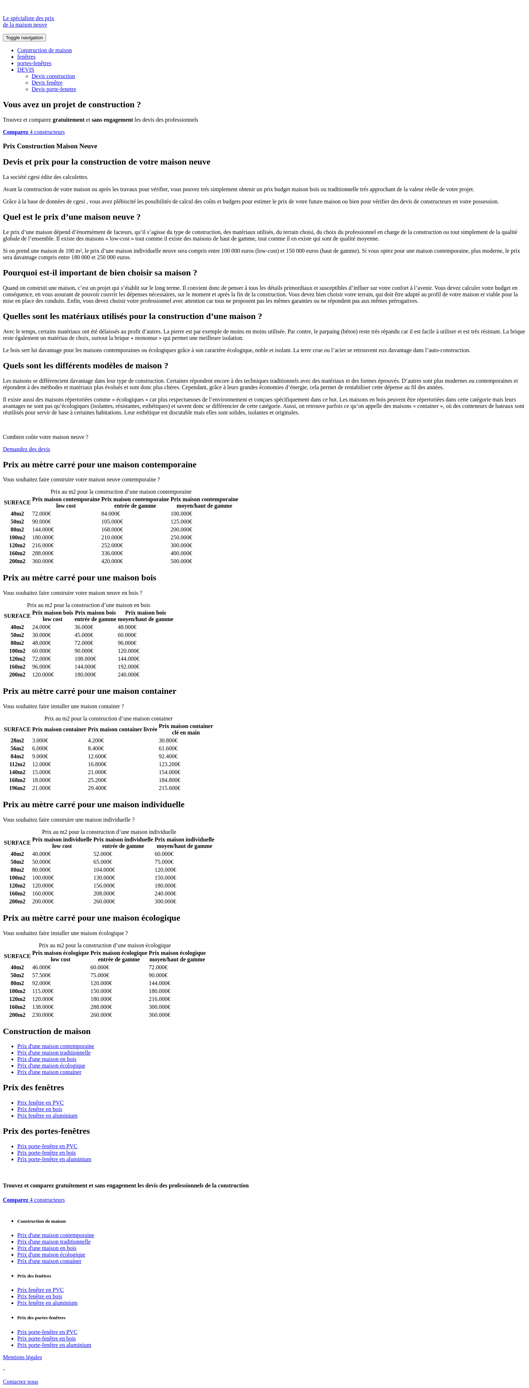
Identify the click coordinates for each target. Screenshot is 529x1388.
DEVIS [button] (25, 70)
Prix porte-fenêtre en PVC (47, 1146)
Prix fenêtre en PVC (40, 1103)
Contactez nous (20, 1382)
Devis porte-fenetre (54, 89)
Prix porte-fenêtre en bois (46, 1153)
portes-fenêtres (34, 63)
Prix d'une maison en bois (47, 1059)
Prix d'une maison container (49, 1072)
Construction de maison (44, 50)
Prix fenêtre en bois (39, 1109)
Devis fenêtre (47, 83)
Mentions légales (22, 1357)
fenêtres (26, 57)
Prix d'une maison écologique (51, 1066)
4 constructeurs (34, 132)
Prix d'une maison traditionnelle (54, 1053)
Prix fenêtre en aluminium (47, 1116)
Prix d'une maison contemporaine (55, 1046)
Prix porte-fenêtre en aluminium (54, 1159)
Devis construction (53, 76)
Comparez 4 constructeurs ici (195, 479)
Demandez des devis (26, 449)
